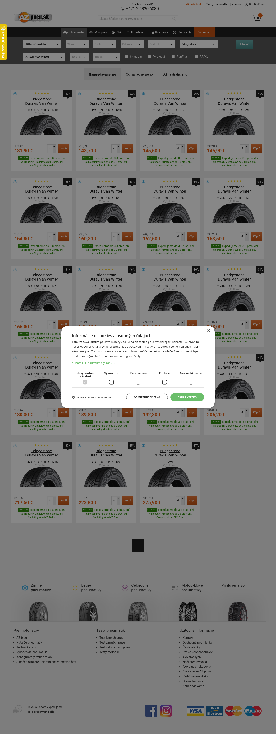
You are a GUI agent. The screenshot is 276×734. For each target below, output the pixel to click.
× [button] (208, 330)
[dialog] (138, 367)
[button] (138, 362)
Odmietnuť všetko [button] (144, 397)
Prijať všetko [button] (186, 397)
